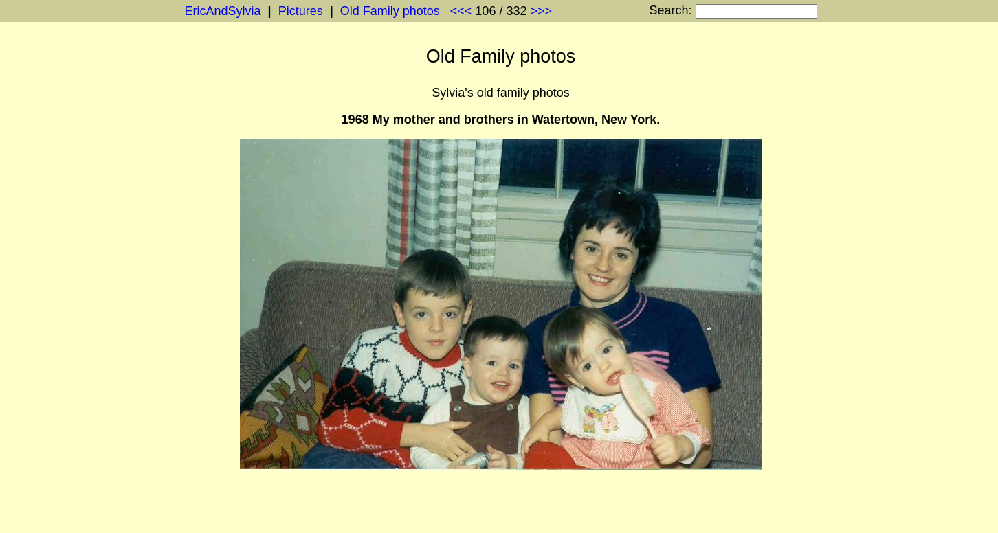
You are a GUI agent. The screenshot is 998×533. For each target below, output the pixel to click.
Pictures (300, 11)
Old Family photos (390, 11)
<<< (461, 11)
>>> (541, 11)
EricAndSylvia (223, 11)
